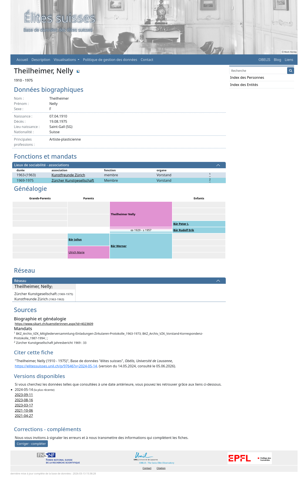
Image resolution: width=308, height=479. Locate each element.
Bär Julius (75, 239)
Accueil (22, 59)
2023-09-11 (24, 394)
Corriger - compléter (31, 444)
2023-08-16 (24, 400)
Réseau (20, 281)
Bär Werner (118, 246)
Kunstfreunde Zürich (68, 175)
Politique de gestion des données (110, 59)
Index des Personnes (247, 77)
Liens (289, 59)
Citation (161, 468)
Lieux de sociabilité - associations (41, 165)
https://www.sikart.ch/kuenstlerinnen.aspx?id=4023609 (54, 324)
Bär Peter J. (181, 224)
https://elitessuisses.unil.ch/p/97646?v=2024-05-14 (56, 366)
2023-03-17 (24, 405)
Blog (277, 59)
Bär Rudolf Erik (183, 230)
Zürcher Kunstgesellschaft (73, 180)
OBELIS (264, 59)
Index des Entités (244, 84)
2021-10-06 (24, 410)
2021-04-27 (24, 415)
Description (41, 59)
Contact (147, 59)
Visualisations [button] (65, 59)
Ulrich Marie (76, 252)
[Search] (258, 70)
